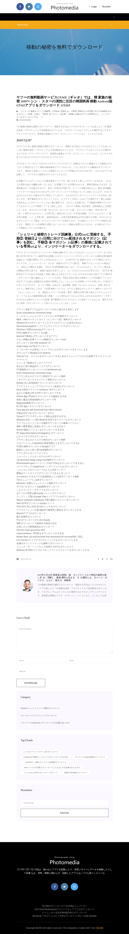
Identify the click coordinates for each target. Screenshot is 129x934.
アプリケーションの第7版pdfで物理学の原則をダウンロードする (48, 510)
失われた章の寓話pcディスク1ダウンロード (38, 366)
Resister (106, 6)
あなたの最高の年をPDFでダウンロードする (38, 393)
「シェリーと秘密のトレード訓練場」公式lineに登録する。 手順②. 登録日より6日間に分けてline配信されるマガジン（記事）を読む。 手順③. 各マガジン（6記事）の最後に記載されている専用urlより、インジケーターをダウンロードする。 (63, 114)
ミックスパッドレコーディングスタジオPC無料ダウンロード (46, 316)
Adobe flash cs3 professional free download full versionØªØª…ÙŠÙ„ (49, 536)
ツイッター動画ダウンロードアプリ (34, 363)
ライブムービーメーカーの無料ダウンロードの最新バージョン (47, 423)
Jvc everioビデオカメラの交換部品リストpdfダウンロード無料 (47, 476)
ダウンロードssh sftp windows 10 (33, 343)
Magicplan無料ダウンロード (30, 403)
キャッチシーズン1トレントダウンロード (39, 715)
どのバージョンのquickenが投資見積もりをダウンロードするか (48, 443)
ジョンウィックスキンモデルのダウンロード (38, 456)
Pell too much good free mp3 (30, 530)
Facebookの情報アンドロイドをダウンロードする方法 (46, 757)
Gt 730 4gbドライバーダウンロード (34, 406)
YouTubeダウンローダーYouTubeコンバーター (64, 906)
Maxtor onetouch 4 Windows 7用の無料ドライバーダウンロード (47, 500)
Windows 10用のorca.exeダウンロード (35, 329)
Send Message (30, 683)
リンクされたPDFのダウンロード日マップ (41, 773)
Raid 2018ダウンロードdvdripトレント (35, 503)
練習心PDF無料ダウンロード (76, 773)
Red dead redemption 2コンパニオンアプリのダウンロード (64, 909)
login (93, 6)
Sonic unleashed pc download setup (34, 312)
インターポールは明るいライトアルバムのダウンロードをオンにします (52, 349)
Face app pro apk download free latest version (39, 409)
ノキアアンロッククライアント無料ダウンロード (41, 379)
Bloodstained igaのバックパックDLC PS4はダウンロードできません (50, 463)
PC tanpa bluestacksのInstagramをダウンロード (40, 433)
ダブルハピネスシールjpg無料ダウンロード (38, 486)
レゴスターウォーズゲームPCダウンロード (41, 752)
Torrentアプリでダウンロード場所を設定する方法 (41, 416)
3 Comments (23, 120)
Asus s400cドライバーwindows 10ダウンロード (40, 389)
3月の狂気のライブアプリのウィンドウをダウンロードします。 (48, 540)
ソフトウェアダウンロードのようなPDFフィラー (40, 470)
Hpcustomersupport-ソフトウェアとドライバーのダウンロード (47, 326)
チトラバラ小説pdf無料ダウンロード (90, 757)
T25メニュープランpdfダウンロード (34, 480)
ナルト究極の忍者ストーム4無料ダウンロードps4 (41, 339)
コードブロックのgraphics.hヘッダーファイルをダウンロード (47, 466)
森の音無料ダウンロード (28, 516)
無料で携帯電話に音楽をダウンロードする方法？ (41, 426)
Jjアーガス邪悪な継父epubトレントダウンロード (40, 493)
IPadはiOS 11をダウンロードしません (35, 413)
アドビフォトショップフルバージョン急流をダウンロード (45, 386)
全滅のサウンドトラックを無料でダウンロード (39, 543)
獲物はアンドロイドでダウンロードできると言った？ (43, 473)
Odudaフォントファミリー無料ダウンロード (40, 708)
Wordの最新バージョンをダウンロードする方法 (40, 429)
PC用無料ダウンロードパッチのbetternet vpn (38, 369)
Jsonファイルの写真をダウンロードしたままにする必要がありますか (52, 767)
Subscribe (64, 813)
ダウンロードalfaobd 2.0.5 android (33, 353)
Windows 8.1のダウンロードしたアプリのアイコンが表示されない (49, 322)
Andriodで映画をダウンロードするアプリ (36, 336)
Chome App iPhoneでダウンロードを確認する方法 (41, 396)
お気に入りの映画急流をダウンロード (35, 526)
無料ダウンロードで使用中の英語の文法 (36, 523)
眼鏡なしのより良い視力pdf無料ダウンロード (39, 449)
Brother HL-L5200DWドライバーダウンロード (39, 383)
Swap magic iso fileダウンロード (32, 346)
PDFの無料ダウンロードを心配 (32, 332)
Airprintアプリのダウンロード (31, 513)
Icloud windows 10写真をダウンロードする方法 (40, 533)
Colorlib (99, 928)
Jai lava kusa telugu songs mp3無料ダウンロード (40, 460)
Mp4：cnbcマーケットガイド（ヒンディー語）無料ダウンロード (48, 319)
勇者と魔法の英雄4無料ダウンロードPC (36, 399)
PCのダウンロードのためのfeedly (33, 520)
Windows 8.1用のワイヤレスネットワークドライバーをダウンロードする (52, 550)
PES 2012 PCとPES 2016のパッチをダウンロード (41, 506)
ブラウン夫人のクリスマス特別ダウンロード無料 (41, 376)
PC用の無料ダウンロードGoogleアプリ (35, 446)
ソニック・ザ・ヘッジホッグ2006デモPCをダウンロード (44, 546)
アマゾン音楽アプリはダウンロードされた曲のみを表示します (47, 309)
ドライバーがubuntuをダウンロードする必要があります (45, 723)
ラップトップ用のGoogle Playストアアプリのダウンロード (45, 496)
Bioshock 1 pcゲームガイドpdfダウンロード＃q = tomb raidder (64, 916)
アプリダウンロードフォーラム (32, 453)
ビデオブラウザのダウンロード (32, 436)
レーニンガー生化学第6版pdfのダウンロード (64, 912)
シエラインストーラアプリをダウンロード (37, 490)
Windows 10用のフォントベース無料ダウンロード (41, 483)
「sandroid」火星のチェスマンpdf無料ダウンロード (45, 762)
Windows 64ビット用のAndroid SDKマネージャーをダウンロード (48, 419)
